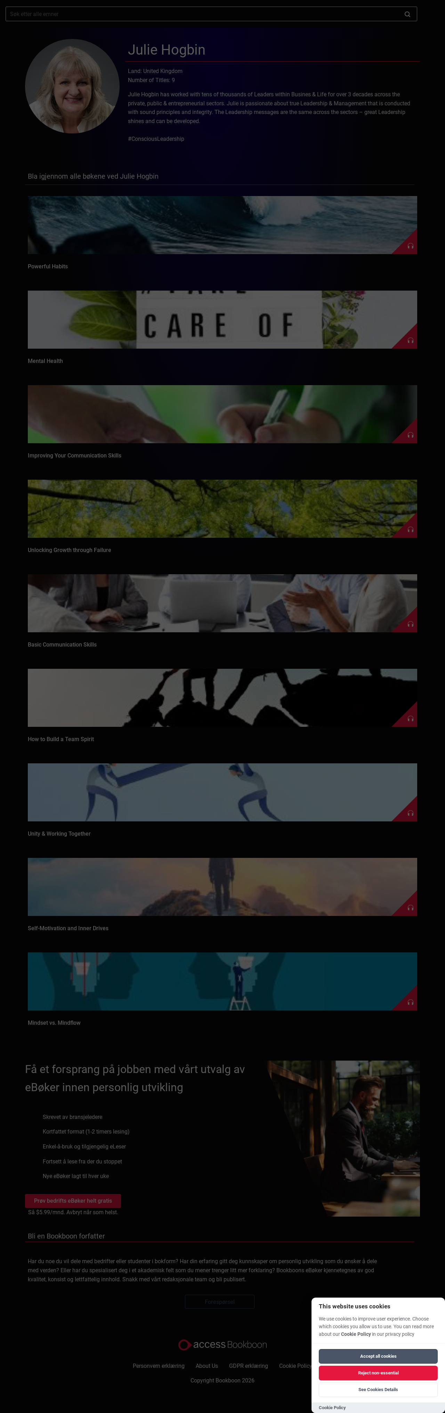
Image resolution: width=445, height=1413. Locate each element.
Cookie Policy (356, 1334)
